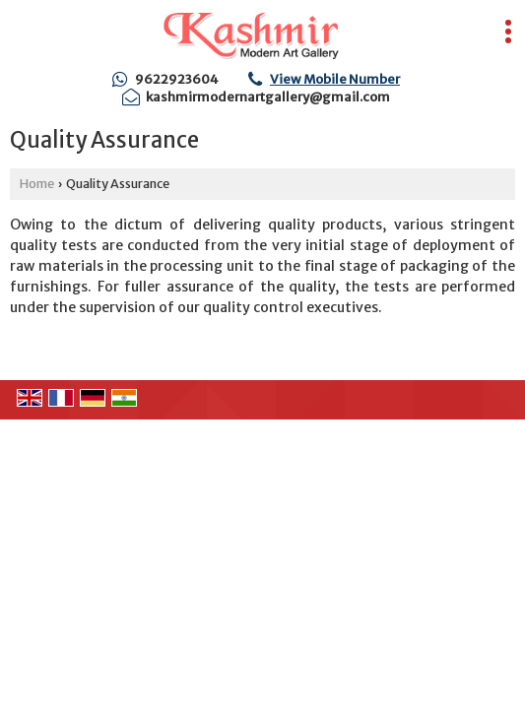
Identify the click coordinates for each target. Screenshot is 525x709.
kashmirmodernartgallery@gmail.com (268, 97)
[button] (335, 79)
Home (37, 183)
